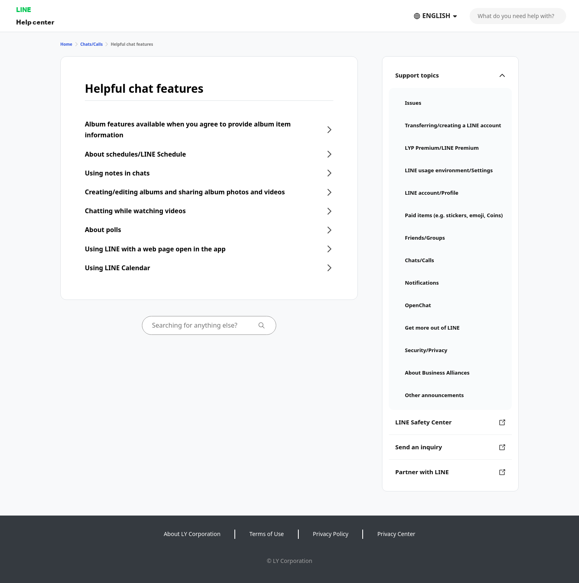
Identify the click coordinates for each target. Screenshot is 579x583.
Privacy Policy (330, 534)
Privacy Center (396, 534)
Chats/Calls (91, 44)
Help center (35, 22)
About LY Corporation (192, 534)
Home (66, 44)
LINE (23, 9)
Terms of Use (266, 534)
